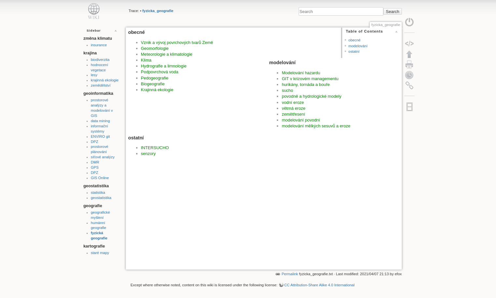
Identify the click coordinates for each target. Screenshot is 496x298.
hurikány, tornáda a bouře (306, 84)
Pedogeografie (155, 78)
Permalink (290, 274)
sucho (287, 90)
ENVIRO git (100, 136)
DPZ (94, 142)
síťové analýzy (103, 157)
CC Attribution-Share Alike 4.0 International (319, 285)
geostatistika (101, 198)
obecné (354, 40)
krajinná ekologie (105, 80)
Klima (146, 60)
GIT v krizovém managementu (310, 78)
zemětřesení (293, 114)
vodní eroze (293, 102)
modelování (358, 46)
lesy (94, 75)
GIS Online (100, 178)
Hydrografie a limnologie (164, 66)
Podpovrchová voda (159, 71)
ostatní (354, 51)
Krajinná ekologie (157, 89)
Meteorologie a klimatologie (166, 54)
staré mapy (100, 253)
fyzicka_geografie (157, 11)
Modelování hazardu (301, 72)
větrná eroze (293, 108)
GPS (95, 167)
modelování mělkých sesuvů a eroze (316, 125)
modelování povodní (301, 120)
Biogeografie (153, 83)
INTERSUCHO (155, 147)
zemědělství (101, 85)
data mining (100, 121)
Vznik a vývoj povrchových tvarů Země (177, 42)
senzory (148, 153)
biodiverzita (100, 60)
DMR (95, 162)
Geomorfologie (155, 48)
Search (392, 11)
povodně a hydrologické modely (311, 96)
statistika (98, 192)
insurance (99, 45)
